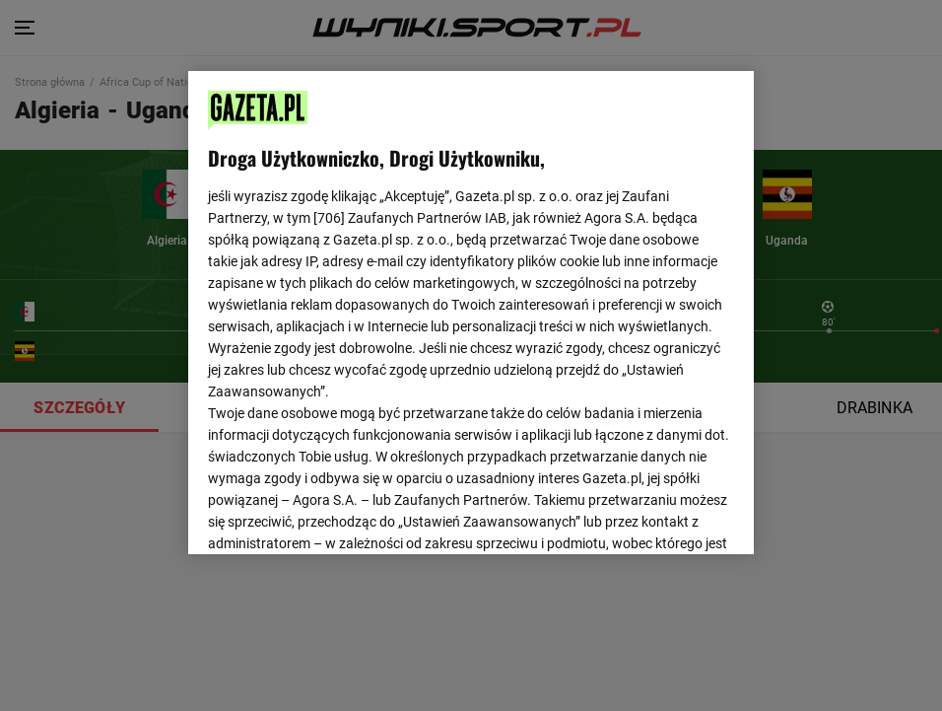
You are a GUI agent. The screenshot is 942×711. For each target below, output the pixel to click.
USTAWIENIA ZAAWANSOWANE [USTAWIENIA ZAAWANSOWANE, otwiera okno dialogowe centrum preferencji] (337, 515)
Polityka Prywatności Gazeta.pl (382, 304)
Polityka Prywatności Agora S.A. (589, 304)
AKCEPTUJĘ (668, 516)
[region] (471, 310)
